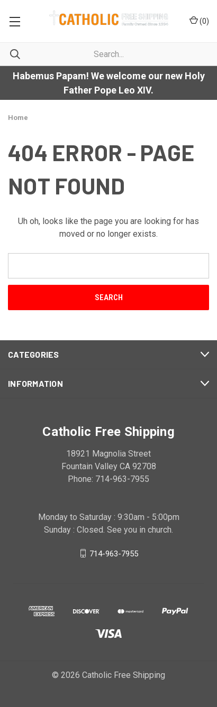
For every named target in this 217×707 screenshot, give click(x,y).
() (199, 20)
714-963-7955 (113, 553)
